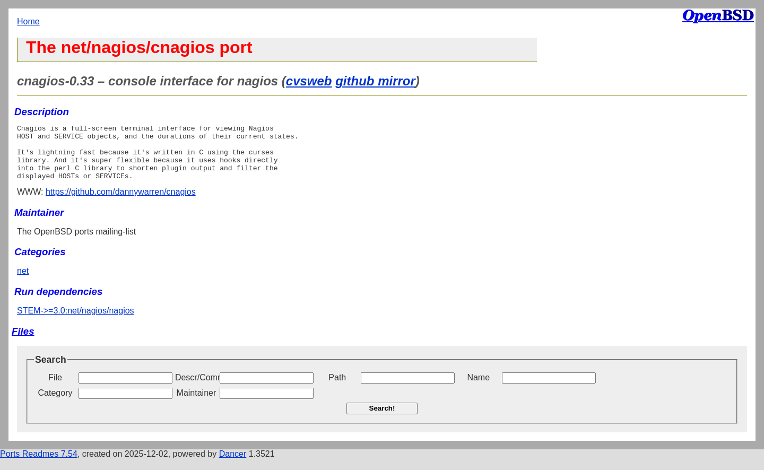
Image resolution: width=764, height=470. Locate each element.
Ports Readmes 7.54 (38, 464)
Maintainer (196, 403)
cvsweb (309, 81)
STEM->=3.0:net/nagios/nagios (75, 321)
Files (23, 342)
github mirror (375, 81)
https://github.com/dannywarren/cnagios (121, 202)
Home (28, 21)
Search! (382, 419)
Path (337, 388)
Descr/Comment (196, 388)
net (23, 281)
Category (55, 403)
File (55, 388)
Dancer (233, 464)
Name (478, 388)
